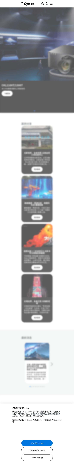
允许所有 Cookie (37, 443)
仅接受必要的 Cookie (37, 450)
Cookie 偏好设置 (37, 457)
